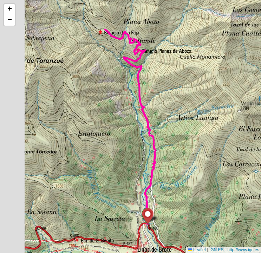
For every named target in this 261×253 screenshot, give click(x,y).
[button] (148, 216)
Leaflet (197, 249)
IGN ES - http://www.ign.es (234, 249)
